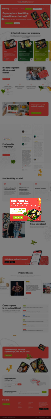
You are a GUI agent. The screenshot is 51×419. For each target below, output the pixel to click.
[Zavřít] (39, 199)
